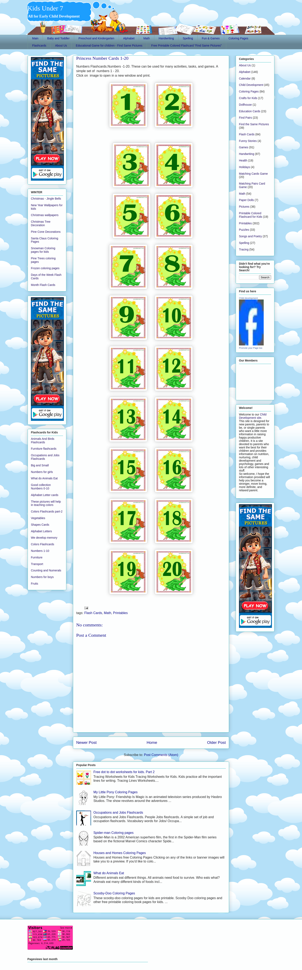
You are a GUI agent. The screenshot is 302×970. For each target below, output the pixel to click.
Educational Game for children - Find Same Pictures (109, 45)
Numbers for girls (42, 472)
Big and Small (40, 465)
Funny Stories (248, 141)
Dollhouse (245, 104)
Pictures (244, 206)
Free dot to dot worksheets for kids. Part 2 (124, 772)
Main (35, 38)
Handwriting (166, 38)
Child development (248, 298)
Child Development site (253, 416)
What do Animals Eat (108, 873)
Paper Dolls (246, 200)
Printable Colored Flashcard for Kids (250, 215)
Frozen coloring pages (45, 268)
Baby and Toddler (58, 38)
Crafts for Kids (248, 98)
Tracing (243, 249)
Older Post (216, 742)
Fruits (34, 583)
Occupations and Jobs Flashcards (118, 812)
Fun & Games (211, 38)
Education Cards (249, 111)
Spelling (188, 38)
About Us (61, 45)
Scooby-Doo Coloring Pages (114, 893)
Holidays (244, 167)
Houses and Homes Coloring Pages (119, 853)
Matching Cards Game (253, 173)
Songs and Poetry (250, 236)
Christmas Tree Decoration (40, 223)
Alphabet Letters (41, 531)
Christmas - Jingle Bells (46, 198)
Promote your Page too (250, 348)
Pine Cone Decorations (46, 231)
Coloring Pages (238, 38)
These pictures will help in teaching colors (46, 503)
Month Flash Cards (43, 285)
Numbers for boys (42, 577)
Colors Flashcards (42, 544)
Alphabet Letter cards (44, 495)
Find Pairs (245, 117)
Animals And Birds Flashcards (42, 440)
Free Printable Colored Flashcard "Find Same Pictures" (186, 45)
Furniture (36, 557)
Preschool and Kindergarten (96, 38)
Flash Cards (93, 613)
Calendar (245, 78)
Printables (120, 613)
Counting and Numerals (46, 570)
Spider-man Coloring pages (113, 832)
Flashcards (39, 45)
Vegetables (38, 518)
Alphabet (129, 38)
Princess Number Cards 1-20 (102, 58)
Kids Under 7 (45, 8)
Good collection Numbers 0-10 (41, 486)
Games (243, 147)
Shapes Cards (40, 524)
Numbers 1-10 (40, 550)
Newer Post (86, 742)
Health (243, 160)
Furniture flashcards (43, 448)
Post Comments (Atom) (161, 755)
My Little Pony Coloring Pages (115, 792)
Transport (37, 564)
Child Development (251, 85)
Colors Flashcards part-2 (46, 511)
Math (146, 38)
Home (152, 742)
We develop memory (44, 537)
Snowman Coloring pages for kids (43, 250)
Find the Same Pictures (254, 124)
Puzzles (244, 229)
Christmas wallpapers (45, 215)
